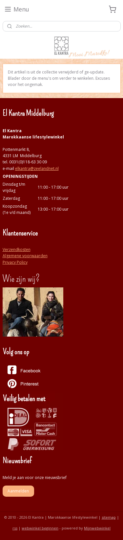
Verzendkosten (17, 249)
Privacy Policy (15, 262)
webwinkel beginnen (40, 528)
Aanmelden (18, 491)
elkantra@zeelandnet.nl (37, 168)
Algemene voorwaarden (25, 256)
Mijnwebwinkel (97, 528)
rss (14, 528)
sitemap (109, 517)
